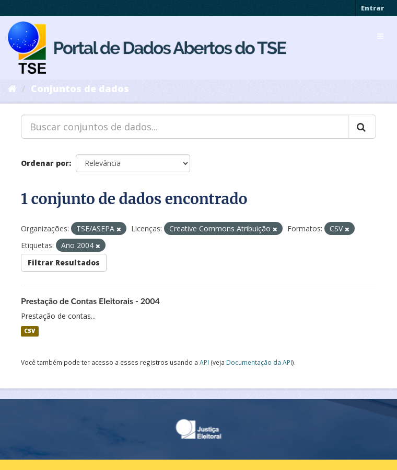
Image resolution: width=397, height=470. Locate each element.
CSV (29, 331)
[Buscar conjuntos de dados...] (184, 127)
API (204, 362)
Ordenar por (45, 163)
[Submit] (362, 127)
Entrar (372, 8)
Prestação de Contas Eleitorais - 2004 (90, 301)
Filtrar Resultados (64, 262)
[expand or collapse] (380, 36)
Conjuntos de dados (80, 88)
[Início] (12, 88)
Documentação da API (259, 362)
